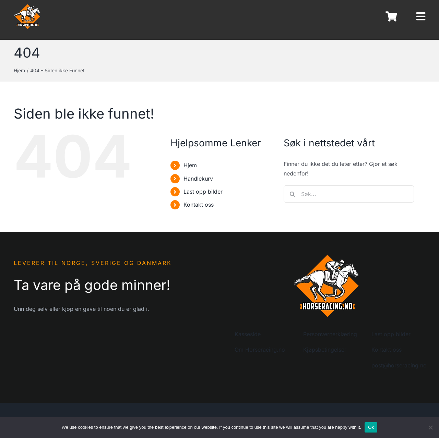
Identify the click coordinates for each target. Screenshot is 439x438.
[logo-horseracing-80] (27, 6)
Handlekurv (198, 178)
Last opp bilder (203, 191)
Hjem (190, 165)
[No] (430, 427)
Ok (371, 427)
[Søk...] (349, 194)
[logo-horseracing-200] (326, 256)
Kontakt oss (198, 204)
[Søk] (292, 194)
